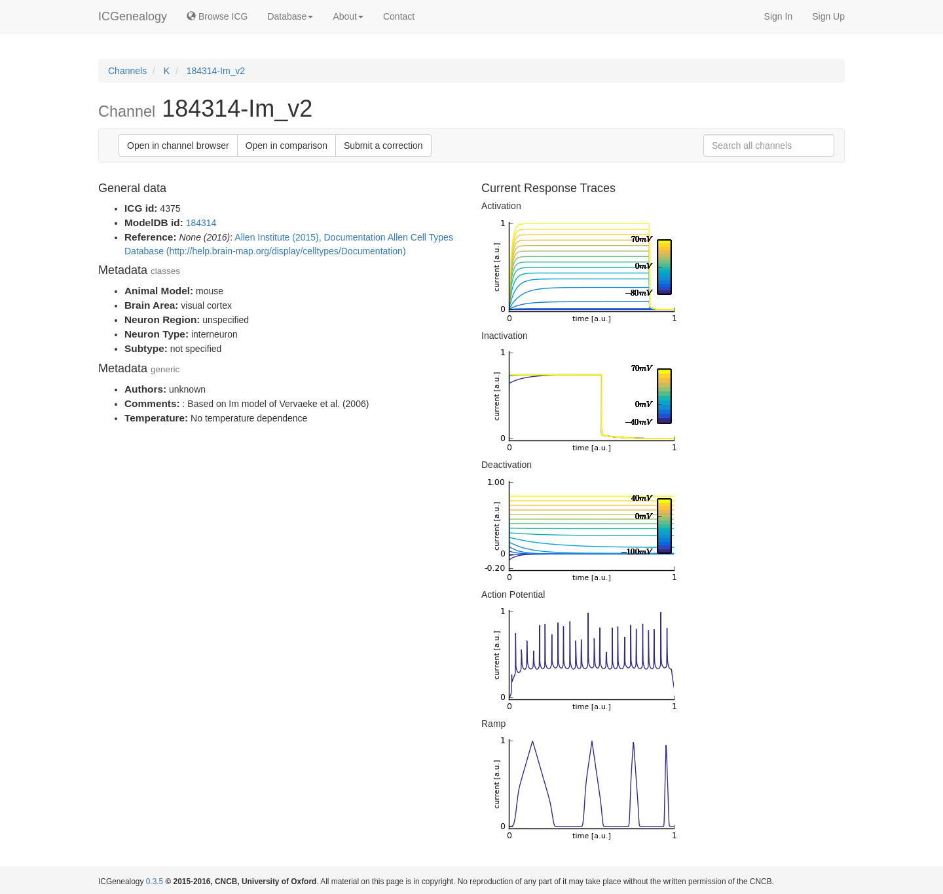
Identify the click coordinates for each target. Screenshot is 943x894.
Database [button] (290, 16)
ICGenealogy (132, 16)
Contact (399, 16)
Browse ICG (217, 16)
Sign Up (828, 16)
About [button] (348, 16)
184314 (201, 223)
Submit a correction (383, 145)
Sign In (778, 16)
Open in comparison (286, 145)
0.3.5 (154, 881)
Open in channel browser (178, 145)
